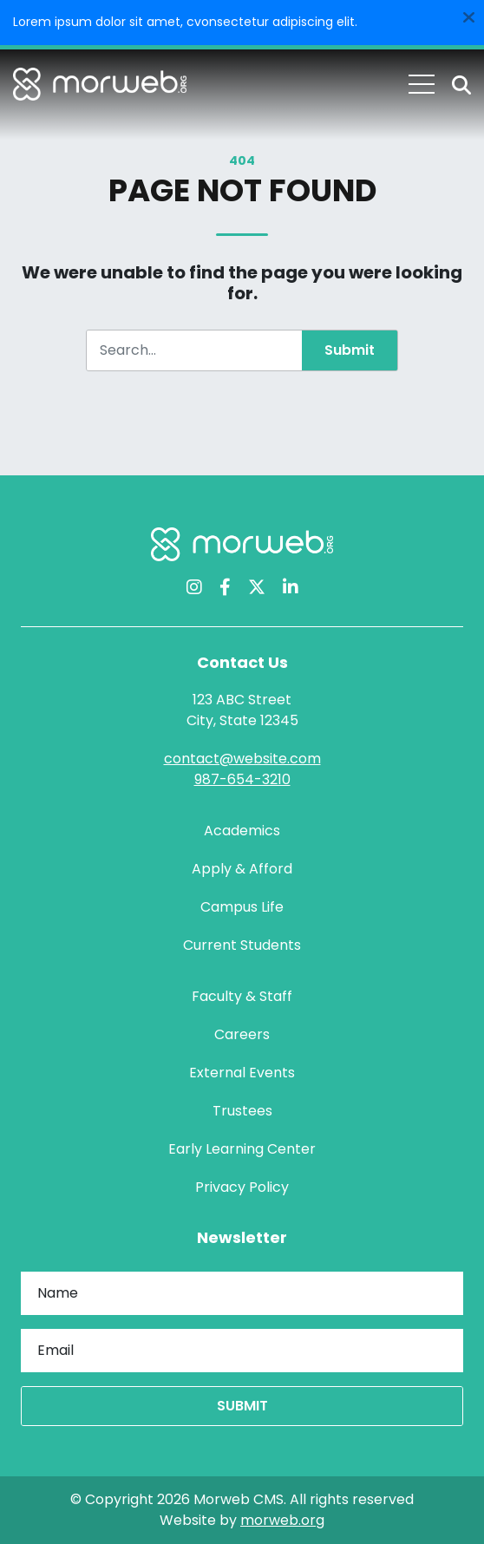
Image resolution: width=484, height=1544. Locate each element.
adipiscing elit (313, 21)
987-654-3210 (242, 779)
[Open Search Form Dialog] (461, 84)
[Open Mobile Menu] (422, 84)
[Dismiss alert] (468, 15)
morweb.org (282, 1520)
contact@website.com (242, 759)
